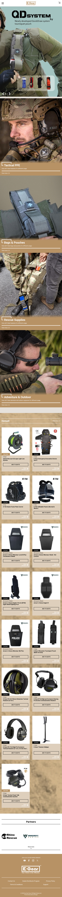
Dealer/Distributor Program (31, 881)
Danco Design (34, 894)
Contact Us (11, 881)
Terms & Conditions (16, 884)
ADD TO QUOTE (15, 464)
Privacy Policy (50, 881)
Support (45, 884)
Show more (31, 847)
